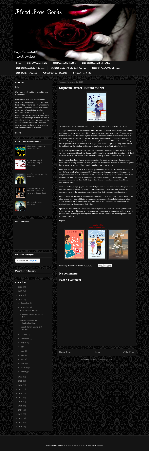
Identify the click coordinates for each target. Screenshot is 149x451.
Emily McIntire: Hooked (29, 311)
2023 (20, 300)
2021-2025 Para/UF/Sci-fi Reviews (30, 68)
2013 (20, 414)
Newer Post (65, 352)
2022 (20, 377)
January (24, 372)
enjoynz (82, 445)
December (25, 303)
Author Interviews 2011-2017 (55, 73)
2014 (20, 410)
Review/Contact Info (82, 73)
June (23, 351)
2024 (20, 295)
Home (18, 63)
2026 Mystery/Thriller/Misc (64, 63)
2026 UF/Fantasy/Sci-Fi (37, 63)
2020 (20, 385)
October (24, 334)
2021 (20, 381)
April (23, 359)
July (22, 347)
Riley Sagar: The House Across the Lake (36, 147)
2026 (20, 287)
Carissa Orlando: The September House (28, 322)
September (25, 339)
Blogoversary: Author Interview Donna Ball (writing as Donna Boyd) (37, 190)
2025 (20, 291)
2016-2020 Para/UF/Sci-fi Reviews (106, 68)
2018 (20, 393)
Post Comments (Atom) (102, 360)
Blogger (100, 445)
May (23, 355)
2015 (20, 406)
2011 (20, 422)
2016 (20, 402)
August (24, 343)
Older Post (128, 352)
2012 (20, 418)
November (25, 307)
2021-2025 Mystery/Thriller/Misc (96, 63)
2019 (20, 389)
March (23, 363)
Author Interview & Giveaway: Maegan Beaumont (34, 162)
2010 (20, 427)
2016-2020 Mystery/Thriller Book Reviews (68, 68)
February (24, 368)
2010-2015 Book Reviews (26, 73)
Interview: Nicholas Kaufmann (34, 203)
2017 (20, 398)
